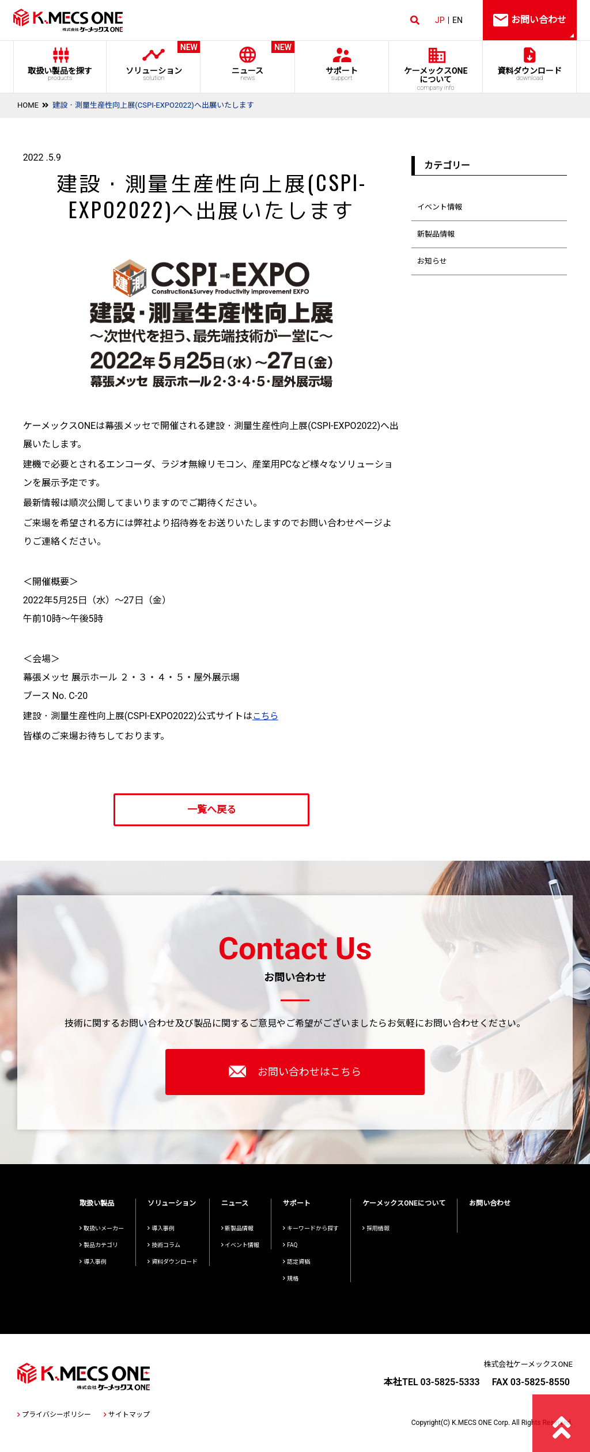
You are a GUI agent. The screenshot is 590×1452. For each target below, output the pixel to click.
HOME (28, 105)
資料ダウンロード (529, 74)
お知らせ (432, 261)
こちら (266, 715)
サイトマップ (127, 1415)
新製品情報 (436, 234)
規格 (290, 1278)
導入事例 (93, 1262)
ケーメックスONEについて (403, 1203)
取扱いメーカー (102, 1228)
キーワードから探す (311, 1228)
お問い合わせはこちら (295, 1071)
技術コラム (164, 1245)
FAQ (290, 1245)
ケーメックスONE (435, 79)
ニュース (247, 61)
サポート (341, 74)
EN (457, 20)
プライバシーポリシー (54, 1415)
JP (440, 20)
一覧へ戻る (211, 809)
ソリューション (153, 61)
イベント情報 (439, 207)
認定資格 (296, 1262)
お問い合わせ (489, 1203)
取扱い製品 (97, 1203)
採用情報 (375, 1228)
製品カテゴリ (99, 1245)
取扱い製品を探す (60, 74)
